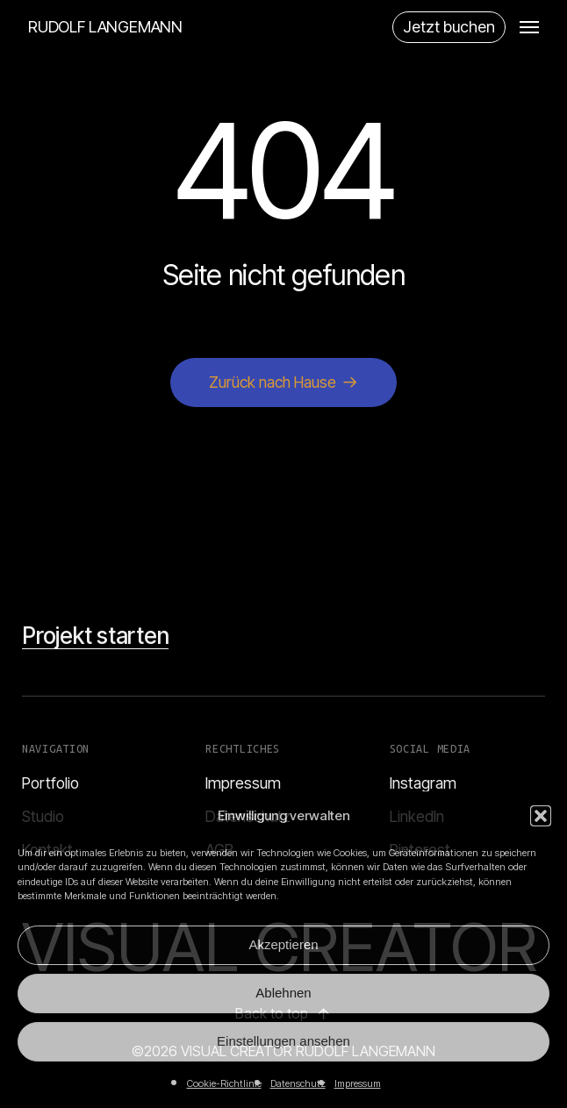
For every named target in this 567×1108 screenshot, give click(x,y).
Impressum (357, 1083)
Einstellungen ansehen (283, 1040)
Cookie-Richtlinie (224, 1083)
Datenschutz (298, 1083)
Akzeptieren (283, 944)
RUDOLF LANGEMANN (105, 27)
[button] (540, 816)
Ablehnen (283, 992)
